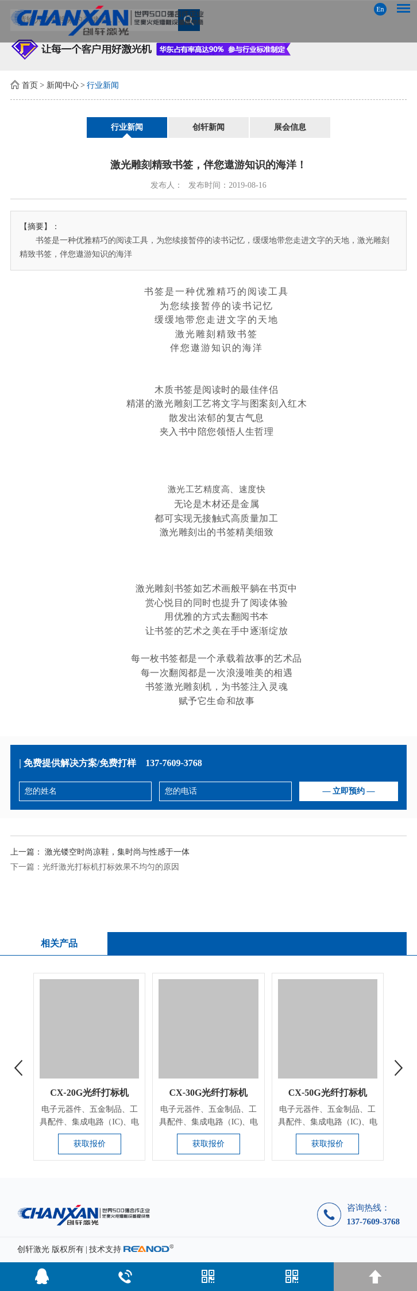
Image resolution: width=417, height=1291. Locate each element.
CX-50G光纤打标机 (327, 1092)
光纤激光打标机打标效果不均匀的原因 (111, 867)
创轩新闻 (208, 127)
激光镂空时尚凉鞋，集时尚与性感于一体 (117, 852)
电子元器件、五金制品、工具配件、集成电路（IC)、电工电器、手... (89, 1122)
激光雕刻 (173, 403)
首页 (30, 85)
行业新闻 (103, 85)
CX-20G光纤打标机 (89, 1092)
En (380, 9)
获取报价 (90, 1143)
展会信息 (290, 127)
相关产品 (59, 943)
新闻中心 (63, 85)
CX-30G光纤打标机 (208, 1092)
